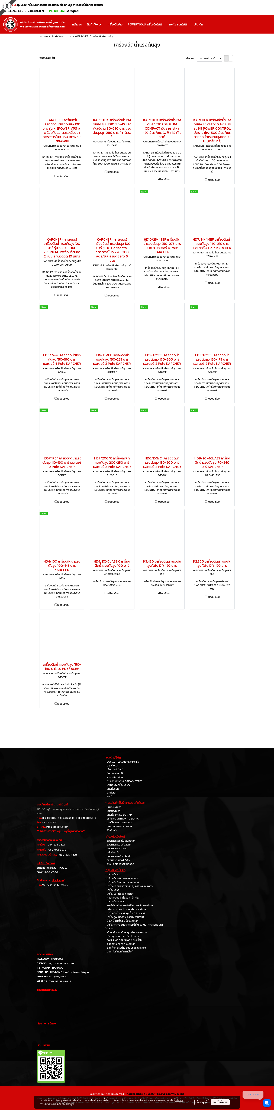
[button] (208, 24)
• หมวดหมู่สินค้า (113, 807)
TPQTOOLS (57, 959)
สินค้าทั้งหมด (94, 24)
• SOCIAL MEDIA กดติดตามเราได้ (122, 762)
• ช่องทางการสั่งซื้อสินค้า (118, 845)
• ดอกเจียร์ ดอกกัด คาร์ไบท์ (119, 952)
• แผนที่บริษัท (112, 789)
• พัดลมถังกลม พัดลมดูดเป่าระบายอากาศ (126, 932)
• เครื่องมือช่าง (112, 874)
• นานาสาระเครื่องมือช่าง (117, 785)
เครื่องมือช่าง (115, 24)
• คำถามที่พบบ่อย (114, 777)
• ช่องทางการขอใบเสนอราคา (120, 841)
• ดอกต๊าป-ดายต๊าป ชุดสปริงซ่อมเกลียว (125, 948)
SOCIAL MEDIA (45, 954)
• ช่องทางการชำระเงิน (116, 848)
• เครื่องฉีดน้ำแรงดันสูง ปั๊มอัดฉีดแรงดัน (125, 913)
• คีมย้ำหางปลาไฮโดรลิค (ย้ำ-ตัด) (122, 898)
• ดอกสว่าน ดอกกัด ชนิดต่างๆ (120, 944)
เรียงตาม (191, 58)
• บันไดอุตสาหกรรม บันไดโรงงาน (122, 936)
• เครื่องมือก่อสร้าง (115, 901)
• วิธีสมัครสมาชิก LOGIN (117, 860)
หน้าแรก (77, 24)
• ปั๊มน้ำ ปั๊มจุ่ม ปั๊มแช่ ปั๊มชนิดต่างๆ (121, 921)
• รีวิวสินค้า (111, 830)
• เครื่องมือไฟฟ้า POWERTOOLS (121, 878)
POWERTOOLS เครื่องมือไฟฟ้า (145, 24)
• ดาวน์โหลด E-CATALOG (118, 822)
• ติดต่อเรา (110, 793)
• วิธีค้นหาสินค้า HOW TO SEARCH (122, 819)
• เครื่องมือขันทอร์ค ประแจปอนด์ (122, 882)
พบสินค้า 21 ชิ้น (47, 58)
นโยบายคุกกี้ (68, 1103)
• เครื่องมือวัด (112, 890)
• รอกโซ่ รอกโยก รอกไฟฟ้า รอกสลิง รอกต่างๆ (129, 905)
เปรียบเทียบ (63, 176)
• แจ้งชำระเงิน (112, 852)
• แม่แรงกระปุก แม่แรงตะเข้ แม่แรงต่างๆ (125, 909)
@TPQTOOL (60, 976)
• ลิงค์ (108, 796)
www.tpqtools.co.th (60, 981)
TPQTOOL (57, 968)
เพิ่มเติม (198, 24)
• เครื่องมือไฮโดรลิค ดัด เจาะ (119, 894)
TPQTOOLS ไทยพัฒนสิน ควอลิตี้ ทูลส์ (69, 972)
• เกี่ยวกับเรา (111, 766)
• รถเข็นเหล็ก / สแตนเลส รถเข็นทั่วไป (124, 940)
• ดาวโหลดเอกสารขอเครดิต (119, 864)
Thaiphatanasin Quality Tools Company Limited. (154, 1094)
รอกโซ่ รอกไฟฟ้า (178, 24)
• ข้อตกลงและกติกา (115, 773)
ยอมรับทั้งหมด (220, 1102)
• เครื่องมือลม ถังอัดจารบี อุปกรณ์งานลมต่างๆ (129, 886)
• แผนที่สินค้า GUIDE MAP (118, 815)
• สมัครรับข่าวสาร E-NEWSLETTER (123, 781)
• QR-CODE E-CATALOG (118, 826)
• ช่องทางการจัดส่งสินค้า (118, 856)
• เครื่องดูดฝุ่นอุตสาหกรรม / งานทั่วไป (124, 917)
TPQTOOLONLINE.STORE (61, 963)
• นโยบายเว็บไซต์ (113, 769)
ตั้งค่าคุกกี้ (202, 1102)
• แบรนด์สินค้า (112, 811)
